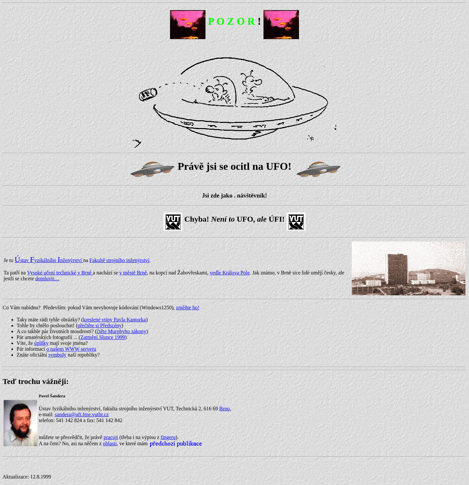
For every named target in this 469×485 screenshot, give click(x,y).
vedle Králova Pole (230, 272)
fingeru (168, 437)
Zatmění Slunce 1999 (102, 337)
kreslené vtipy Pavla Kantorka (114, 319)
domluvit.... (47, 278)
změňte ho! (187, 307)
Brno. (225, 408)
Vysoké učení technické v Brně (60, 272)
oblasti (110, 443)
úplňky (41, 343)
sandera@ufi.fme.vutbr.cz (81, 414)
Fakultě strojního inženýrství (119, 260)
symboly (57, 355)
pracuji (111, 437)
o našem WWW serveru (71, 349)
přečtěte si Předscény (99, 325)
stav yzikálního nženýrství (49, 260)
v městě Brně (133, 272)
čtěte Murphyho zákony (121, 331)
